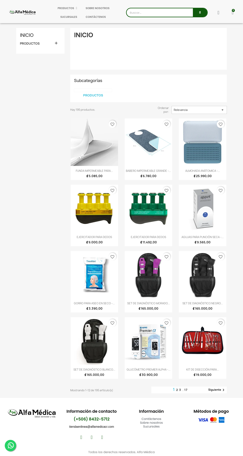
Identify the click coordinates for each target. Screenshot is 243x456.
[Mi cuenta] (218, 12)
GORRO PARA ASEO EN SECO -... (94, 303)
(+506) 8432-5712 (92, 419)
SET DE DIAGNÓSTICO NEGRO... (202, 303)
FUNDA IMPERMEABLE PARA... (94, 171)
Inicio (27, 35)
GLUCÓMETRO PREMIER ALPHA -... (148, 369)
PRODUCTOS (67, 8)
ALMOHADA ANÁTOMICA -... (202, 171)
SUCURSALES (68, 17)
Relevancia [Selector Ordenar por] (199, 110)
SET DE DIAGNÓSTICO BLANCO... (94, 369)
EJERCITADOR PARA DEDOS (94, 237)
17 (186, 390)
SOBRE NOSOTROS (98, 8)
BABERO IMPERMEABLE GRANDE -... (148, 171)
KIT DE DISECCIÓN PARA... (202, 369)
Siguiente (217, 390)
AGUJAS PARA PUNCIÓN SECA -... (202, 237)
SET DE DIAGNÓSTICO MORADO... (148, 303)
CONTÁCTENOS (96, 17)
